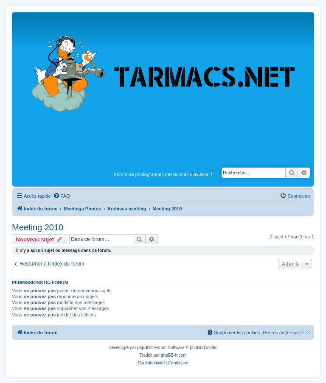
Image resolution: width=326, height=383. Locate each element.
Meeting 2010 (37, 227)
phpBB (143, 347)
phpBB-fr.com (174, 355)
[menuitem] (61, 196)
